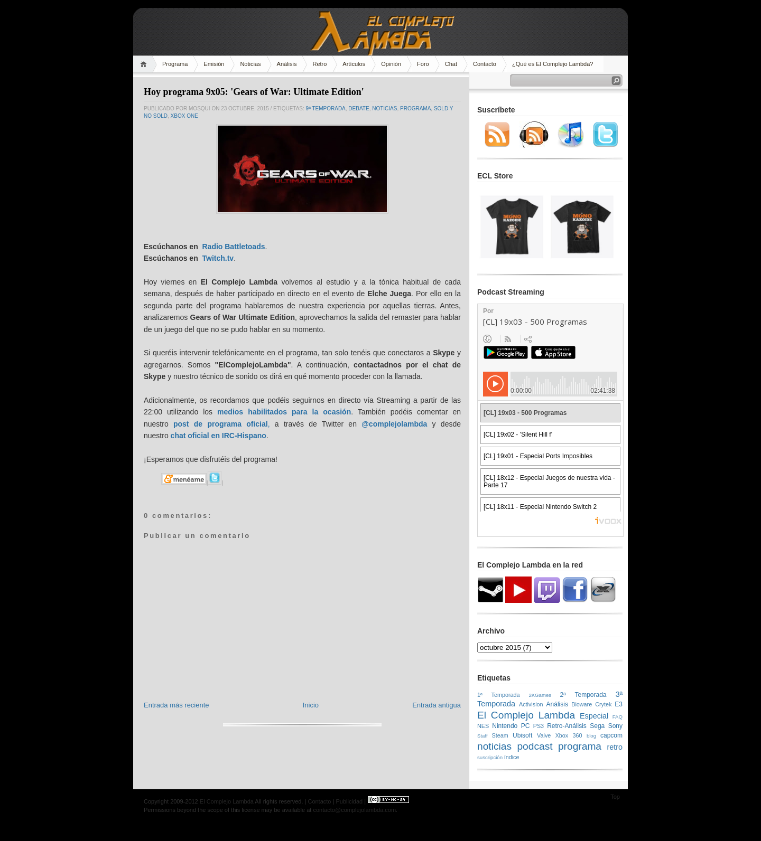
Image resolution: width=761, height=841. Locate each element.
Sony (615, 726)
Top (615, 796)
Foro (423, 64)
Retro (319, 64)
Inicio (311, 705)
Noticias (250, 64)
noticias (384, 108)
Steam (500, 735)
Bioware (581, 704)
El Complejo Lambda (526, 715)
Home (145, 64)
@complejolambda (394, 424)
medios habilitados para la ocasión (284, 412)
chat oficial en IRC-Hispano (218, 435)
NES (483, 726)
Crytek (603, 704)
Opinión (391, 64)
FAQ (617, 717)
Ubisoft (522, 735)
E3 (619, 704)
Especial (594, 716)
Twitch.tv (218, 258)
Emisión (213, 64)
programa (415, 108)
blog (591, 736)
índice (511, 757)
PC (525, 726)
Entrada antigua (436, 705)
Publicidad (349, 801)
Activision (531, 704)
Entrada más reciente (176, 705)
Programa (175, 64)
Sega (597, 726)
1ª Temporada (498, 695)
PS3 (538, 726)
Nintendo (504, 726)
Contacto (484, 64)
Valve (544, 735)
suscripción (490, 757)
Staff (482, 736)
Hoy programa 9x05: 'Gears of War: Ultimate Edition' (254, 92)
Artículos (353, 64)
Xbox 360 (568, 735)
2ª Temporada (583, 694)
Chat (451, 64)
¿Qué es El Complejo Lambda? (552, 64)
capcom (611, 735)
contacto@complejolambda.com (354, 810)
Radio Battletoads (233, 246)
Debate (358, 108)
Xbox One (184, 116)
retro (615, 747)
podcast (534, 746)
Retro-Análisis (567, 726)
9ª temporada (326, 108)
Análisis (287, 64)
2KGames (539, 695)
